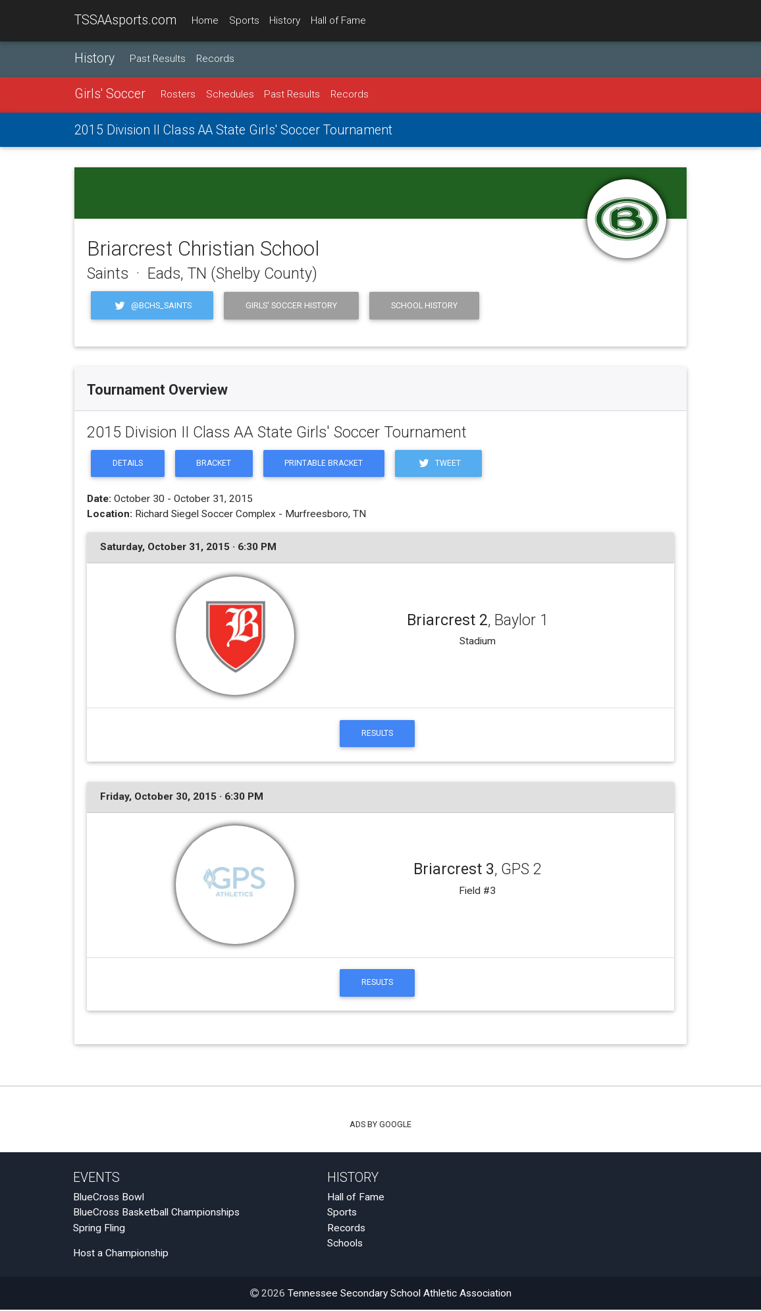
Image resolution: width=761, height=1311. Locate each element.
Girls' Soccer (109, 94)
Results (377, 734)
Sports (244, 20)
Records (215, 59)
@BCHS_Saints (152, 305)
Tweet (444, 464)
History (284, 20)
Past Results (158, 59)
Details (128, 464)
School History (424, 305)
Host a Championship (121, 1255)
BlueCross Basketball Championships (156, 1214)
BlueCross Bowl (108, 1199)
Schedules (230, 95)
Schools (345, 1244)
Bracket (215, 464)
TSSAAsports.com (125, 20)
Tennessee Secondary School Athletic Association (400, 1294)
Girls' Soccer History (291, 305)
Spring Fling (99, 1229)
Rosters (178, 95)
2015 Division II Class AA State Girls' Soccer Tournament (233, 130)
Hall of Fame (338, 20)
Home (205, 20)
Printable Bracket (328, 464)
